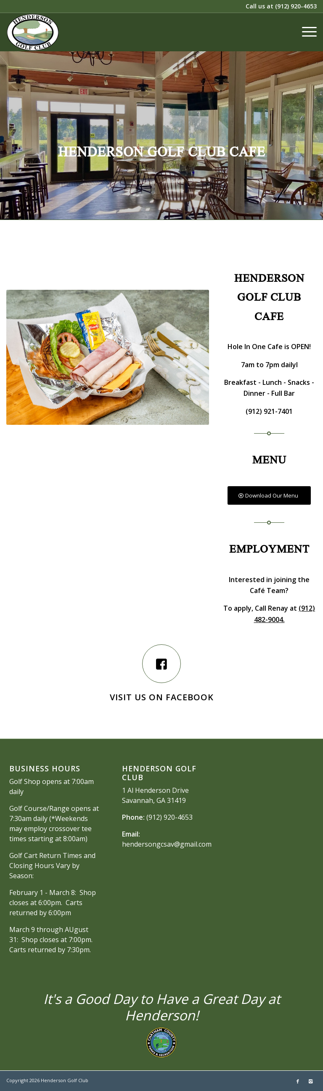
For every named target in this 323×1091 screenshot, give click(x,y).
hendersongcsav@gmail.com (167, 844)
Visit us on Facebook (162, 697)
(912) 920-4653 (296, 6)
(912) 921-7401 (269, 411)
